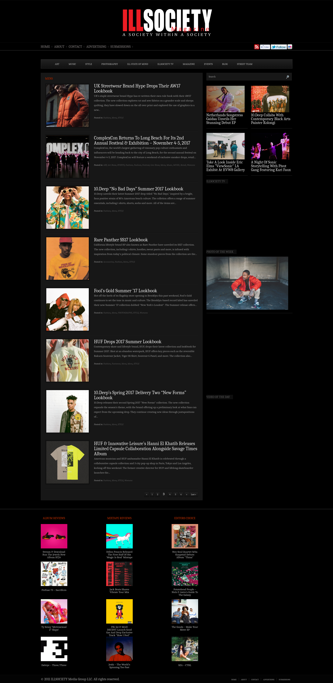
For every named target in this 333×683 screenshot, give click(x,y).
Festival (146, 165)
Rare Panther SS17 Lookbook (121, 240)
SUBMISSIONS (120, 46)
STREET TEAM (245, 64)
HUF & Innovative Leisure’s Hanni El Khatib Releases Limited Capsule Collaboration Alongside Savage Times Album (145, 449)
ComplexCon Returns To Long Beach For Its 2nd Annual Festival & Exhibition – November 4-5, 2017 (142, 140)
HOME (45, 46)
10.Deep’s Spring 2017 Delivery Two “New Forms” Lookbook (140, 395)
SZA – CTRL (184, 665)
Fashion (107, 117)
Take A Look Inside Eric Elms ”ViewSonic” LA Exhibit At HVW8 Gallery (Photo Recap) (225, 168)
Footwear (116, 363)
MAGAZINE (189, 64)
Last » (193, 494)
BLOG (225, 64)
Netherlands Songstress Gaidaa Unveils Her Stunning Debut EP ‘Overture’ (224, 121)
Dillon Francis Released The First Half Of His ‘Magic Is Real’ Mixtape (119, 554)
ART (57, 64)
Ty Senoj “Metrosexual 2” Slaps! (53, 628)
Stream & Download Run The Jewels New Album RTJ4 (53, 554)
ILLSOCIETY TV (165, 64)
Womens (191, 165)
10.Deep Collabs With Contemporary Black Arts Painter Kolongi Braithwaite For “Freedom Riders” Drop (271, 123)
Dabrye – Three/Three (53, 665)
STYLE (88, 64)
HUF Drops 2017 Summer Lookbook (128, 341)
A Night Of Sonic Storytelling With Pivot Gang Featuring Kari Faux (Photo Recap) (271, 168)
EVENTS (208, 64)
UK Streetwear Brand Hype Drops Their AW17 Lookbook (137, 88)
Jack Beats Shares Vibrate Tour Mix (119, 591)
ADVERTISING (96, 46)
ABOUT (59, 46)
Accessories (108, 261)
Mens (114, 117)
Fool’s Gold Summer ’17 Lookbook (125, 291)
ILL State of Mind (137, 64)
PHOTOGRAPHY (109, 64)
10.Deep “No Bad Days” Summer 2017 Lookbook (138, 189)
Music (169, 165)
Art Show (112, 165)
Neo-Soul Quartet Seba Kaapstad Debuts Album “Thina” (184, 554)
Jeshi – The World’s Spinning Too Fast (119, 666)
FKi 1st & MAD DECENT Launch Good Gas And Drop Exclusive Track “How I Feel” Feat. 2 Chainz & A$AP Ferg (119, 633)
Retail (183, 165)
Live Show (155, 165)
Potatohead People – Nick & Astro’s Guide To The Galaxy (185, 592)
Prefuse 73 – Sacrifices (54, 590)
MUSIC (72, 64)
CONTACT (75, 46)
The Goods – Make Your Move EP (185, 628)
